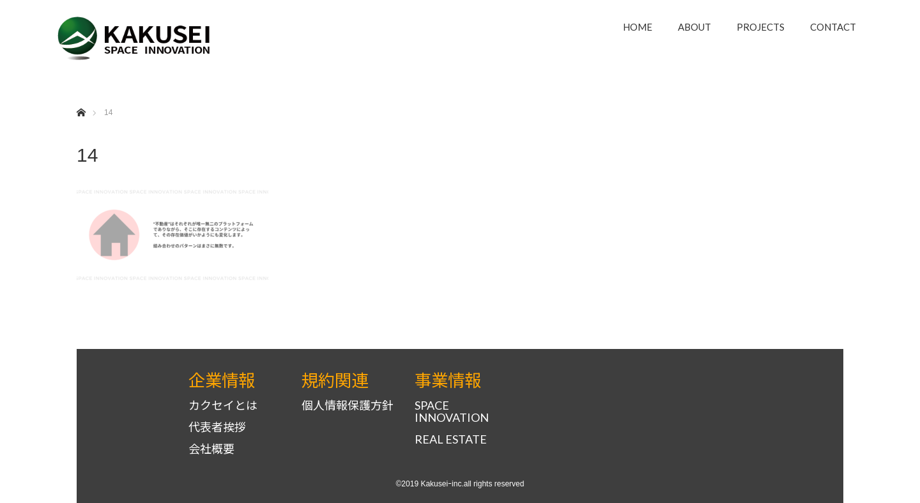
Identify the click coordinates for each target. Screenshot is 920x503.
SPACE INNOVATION (452, 411)
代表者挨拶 (217, 427)
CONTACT (833, 27)
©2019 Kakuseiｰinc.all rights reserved (460, 483)
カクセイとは (222, 405)
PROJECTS (761, 27)
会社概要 (211, 449)
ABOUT (694, 27)
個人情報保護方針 (348, 405)
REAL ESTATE (451, 439)
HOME (637, 27)
